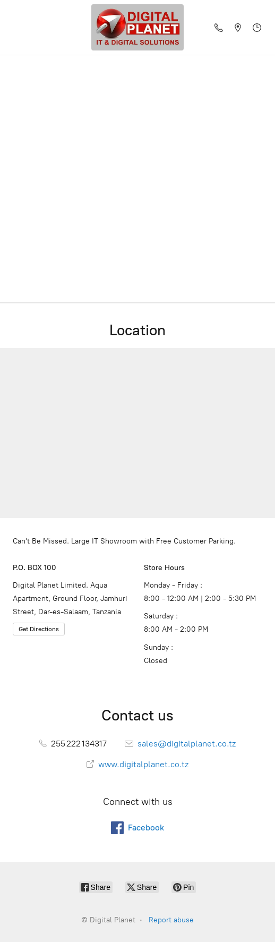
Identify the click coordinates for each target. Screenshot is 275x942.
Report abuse (171, 919)
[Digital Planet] (137, 27)
